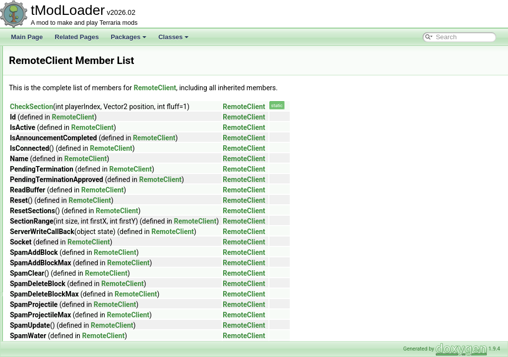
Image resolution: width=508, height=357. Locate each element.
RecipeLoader (51, 78)
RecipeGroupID (53, 56)
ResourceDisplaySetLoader (69, 231)
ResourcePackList (57, 307)
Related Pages (77, 37)
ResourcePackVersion (62, 318)
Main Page (27, 37)
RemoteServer (52, 209)
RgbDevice (47, 329)
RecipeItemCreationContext (69, 67)
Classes (173, 37)
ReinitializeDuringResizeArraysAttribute (84, 143)
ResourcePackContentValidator (74, 296)
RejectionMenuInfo (57, 154)
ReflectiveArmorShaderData (70, 122)
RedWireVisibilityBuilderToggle (73, 100)
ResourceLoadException (65, 252)
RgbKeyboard (51, 340)
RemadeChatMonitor (60, 176)
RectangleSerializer (58, 89)
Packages (128, 37)
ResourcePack (52, 285)
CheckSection (155, 107)
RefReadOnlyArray (58, 132)
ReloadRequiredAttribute (65, 165)
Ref (37, 111)
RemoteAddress (54, 187)
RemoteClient (51, 198)
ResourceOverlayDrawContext (73, 263)
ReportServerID (53, 220)
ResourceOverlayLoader (65, 274)
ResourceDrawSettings (63, 241)
